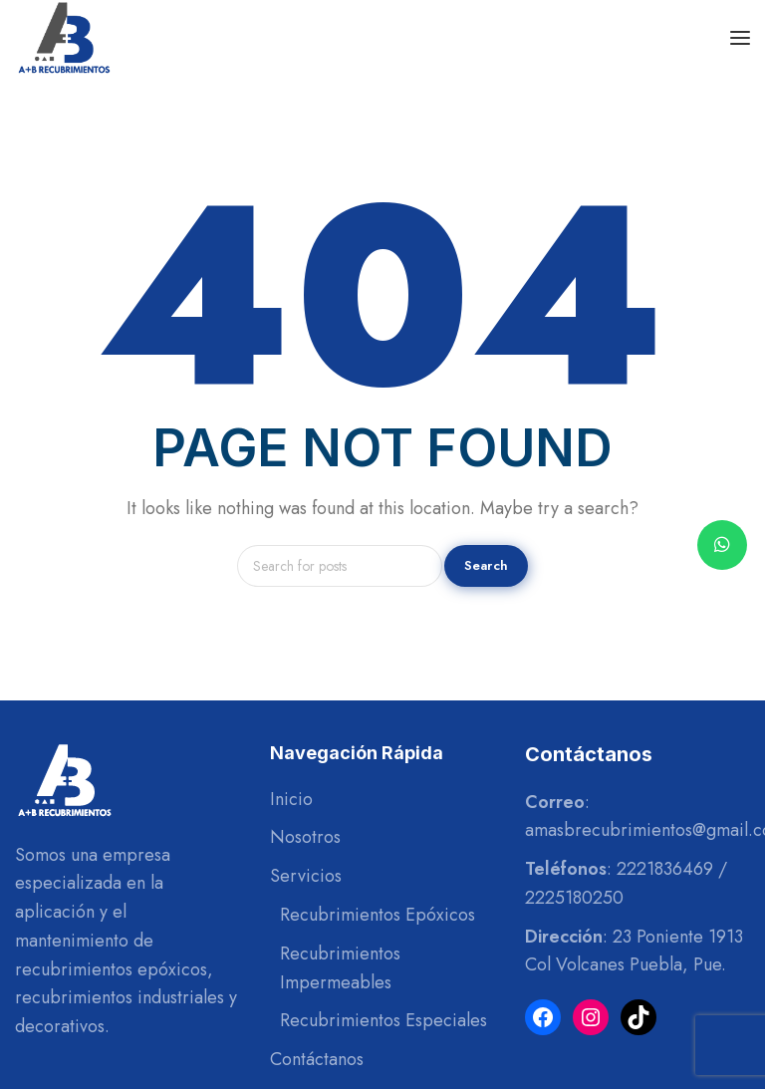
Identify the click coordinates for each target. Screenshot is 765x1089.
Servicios (306, 876)
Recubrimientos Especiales (383, 1020)
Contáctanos (317, 1059)
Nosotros (305, 837)
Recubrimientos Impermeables (340, 968)
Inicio (291, 799)
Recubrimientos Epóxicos (377, 915)
